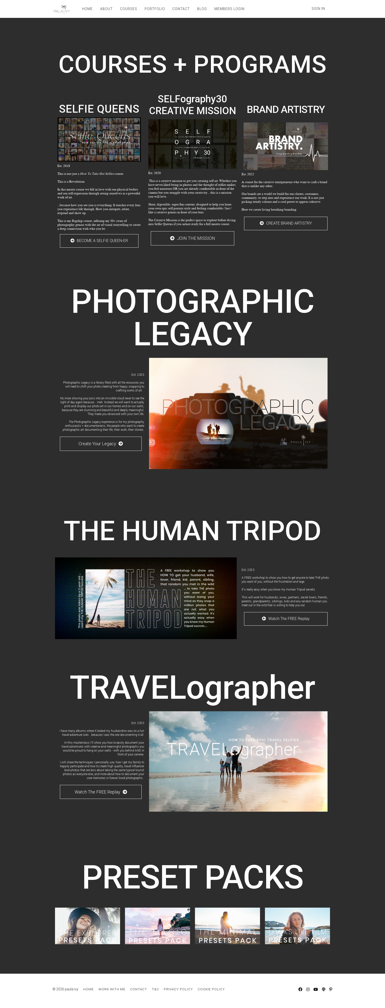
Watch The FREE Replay (286, 618)
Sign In (318, 9)
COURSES (128, 9)
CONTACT (181, 9)
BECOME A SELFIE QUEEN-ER (99, 240)
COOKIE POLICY (211, 989)
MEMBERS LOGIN (229, 9)
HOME (87, 9)
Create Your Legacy (101, 443)
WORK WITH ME (111, 989)
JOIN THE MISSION (192, 238)
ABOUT (106, 9)
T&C (155, 989)
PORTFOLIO (155, 9)
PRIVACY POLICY (178, 989)
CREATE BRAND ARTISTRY (286, 223)
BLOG (202, 9)
